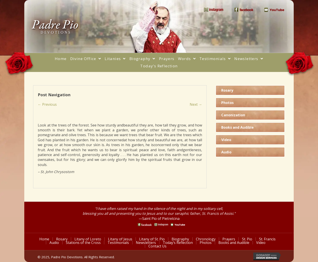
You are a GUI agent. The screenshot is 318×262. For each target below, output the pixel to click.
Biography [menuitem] (180, 239)
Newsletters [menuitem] (146, 242)
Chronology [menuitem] (206, 239)
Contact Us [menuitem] (157, 246)
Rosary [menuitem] (62, 239)
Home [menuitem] (44, 239)
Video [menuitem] (260, 242)
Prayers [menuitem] (228, 239)
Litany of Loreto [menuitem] (87, 239)
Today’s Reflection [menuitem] (178, 242)
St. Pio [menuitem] (247, 239)
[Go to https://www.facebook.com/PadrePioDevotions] (145, 224)
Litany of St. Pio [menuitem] (152, 239)
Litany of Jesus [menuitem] (120, 239)
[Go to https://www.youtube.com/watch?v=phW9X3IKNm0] (178, 224)
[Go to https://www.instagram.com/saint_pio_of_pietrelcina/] (161, 224)
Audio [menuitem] (54, 242)
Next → (196, 104)
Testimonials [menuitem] (118, 242)
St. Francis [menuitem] (267, 239)
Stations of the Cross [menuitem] (83, 242)
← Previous (47, 104)
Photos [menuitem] (206, 242)
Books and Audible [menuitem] (233, 242)
